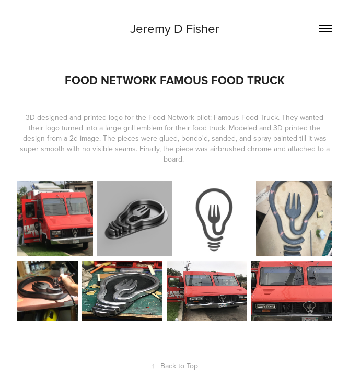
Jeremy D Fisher (174, 28)
